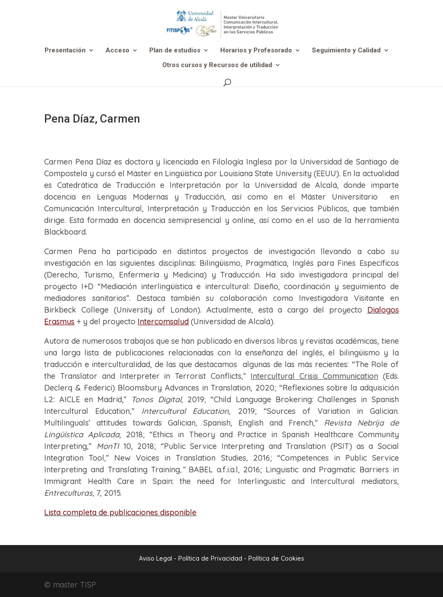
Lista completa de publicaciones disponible (120, 512)
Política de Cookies (276, 558)
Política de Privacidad (211, 558)
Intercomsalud (163, 321)
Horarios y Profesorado (256, 50)
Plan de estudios (174, 50)
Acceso (117, 50)
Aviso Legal (155, 558)
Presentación (65, 50)
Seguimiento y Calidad (346, 50)
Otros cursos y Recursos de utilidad (217, 65)
